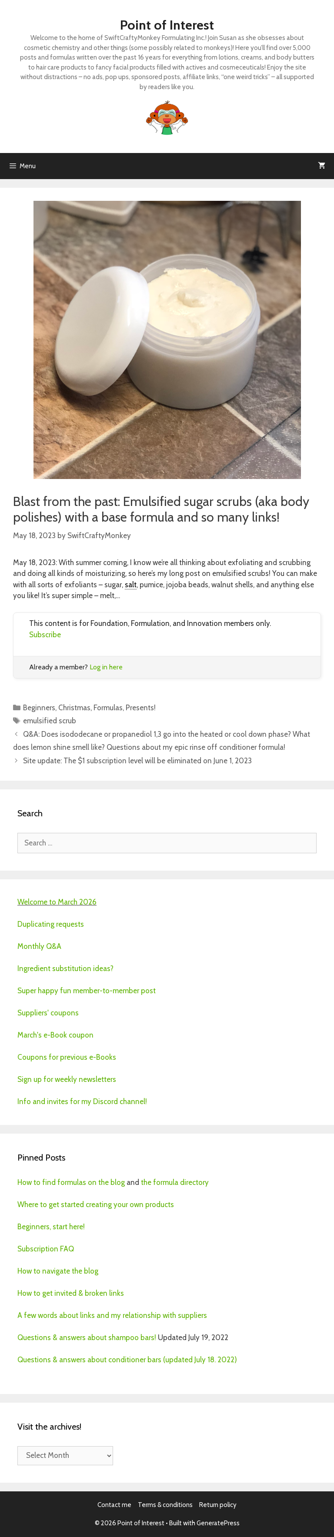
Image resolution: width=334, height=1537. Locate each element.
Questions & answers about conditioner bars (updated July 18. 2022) (127, 1359)
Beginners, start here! (51, 1226)
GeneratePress (218, 1523)
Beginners (39, 707)
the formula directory (175, 1182)
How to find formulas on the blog (71, 1182)
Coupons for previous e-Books (66, 1057)
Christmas (74, 707)
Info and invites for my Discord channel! (82, 1101)
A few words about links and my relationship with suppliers (112, 1315)
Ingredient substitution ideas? (65, 968)
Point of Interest (167, 25)
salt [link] (131, 584)
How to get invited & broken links (70, 1293)
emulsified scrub (49, 720)
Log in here (106, 667)
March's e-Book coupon (55, 1035)
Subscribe (45, 634)
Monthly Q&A (39, 946)
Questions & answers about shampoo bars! (86, 1337)
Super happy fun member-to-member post (86, 990)
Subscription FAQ (45, 1248)
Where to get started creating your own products (95, 1204)
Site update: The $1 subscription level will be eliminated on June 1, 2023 (137, 760)
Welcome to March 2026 (57, 902)
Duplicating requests (50, 924)
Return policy (218, 1505)
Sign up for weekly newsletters (66, 1079)
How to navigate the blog (57, 1271)
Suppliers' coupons (48, 1012)
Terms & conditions (165, 1505)
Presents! (141, 707)
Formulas (108, 707)
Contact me (114, 1505)
